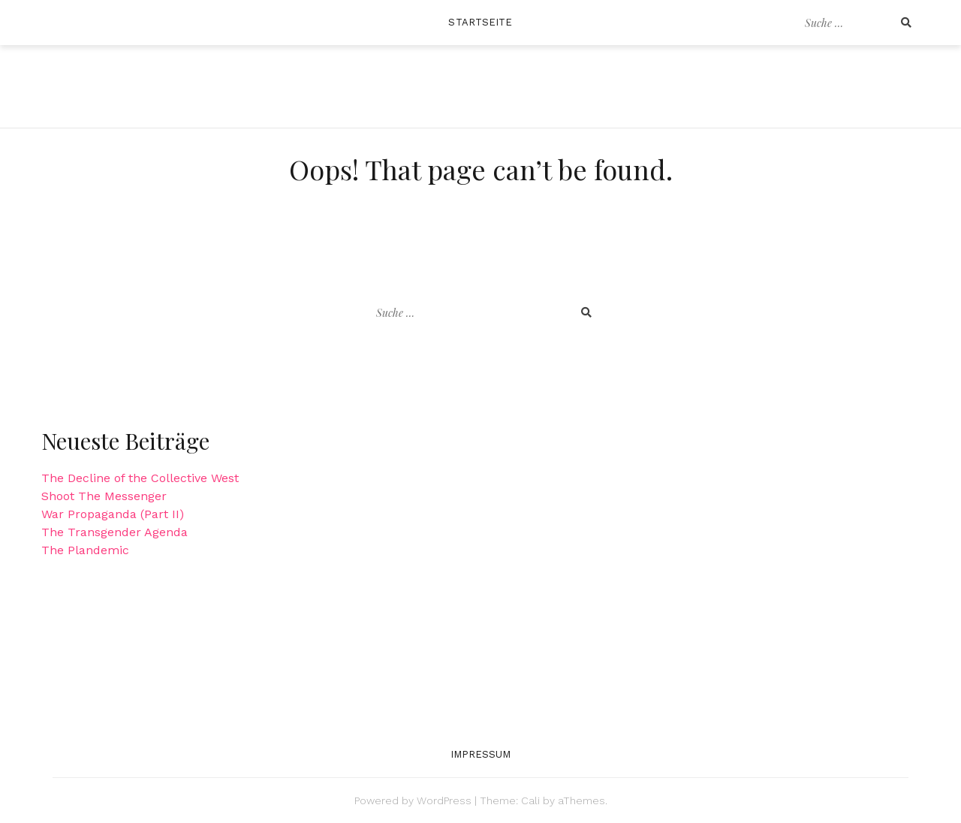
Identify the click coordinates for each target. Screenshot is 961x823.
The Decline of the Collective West (140, 478)
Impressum (480, 754)
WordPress (444, 800)
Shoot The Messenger (104, 496)
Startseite (480, 22)
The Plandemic (85, 550)
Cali (530, 800)
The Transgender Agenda (114, 532)
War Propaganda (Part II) (112, 514)
